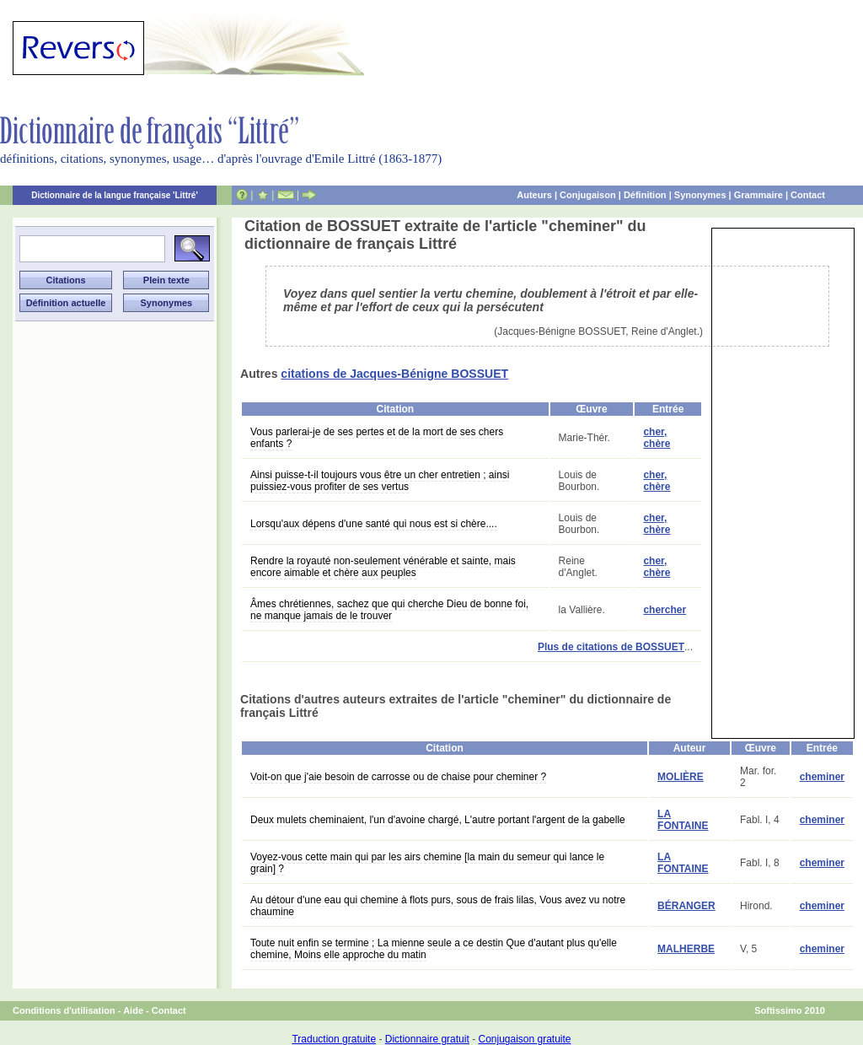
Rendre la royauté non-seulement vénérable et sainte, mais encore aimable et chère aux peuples (383, 567)
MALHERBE (686, 949)
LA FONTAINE (682, 820)
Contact (808, 195)
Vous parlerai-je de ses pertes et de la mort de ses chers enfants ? (376, 438)
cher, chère (656, 438)
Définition (645, 195)
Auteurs (534, 195)
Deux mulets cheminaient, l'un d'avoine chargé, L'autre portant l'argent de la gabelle (437, 820)
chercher (664, 610)
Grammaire (758, 195)
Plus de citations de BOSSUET (611, 647)
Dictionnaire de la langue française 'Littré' (114, 195)
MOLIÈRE (680, 777)
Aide (133, 1010)
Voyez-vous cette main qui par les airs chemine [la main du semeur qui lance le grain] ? (427, 863)
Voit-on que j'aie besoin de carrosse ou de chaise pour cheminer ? (398, 777)
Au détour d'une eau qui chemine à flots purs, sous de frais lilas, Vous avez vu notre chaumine (437, 906)
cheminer (822, 777)
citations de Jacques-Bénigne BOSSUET (394, 373)
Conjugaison (588, 195)
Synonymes (700, 195)
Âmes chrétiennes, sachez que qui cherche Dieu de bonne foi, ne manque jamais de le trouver (389, 610)
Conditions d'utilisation (64, 1010)
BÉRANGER (686, 906)
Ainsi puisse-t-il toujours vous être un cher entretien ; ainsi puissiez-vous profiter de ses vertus (379, 481)
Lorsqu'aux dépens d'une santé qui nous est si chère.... (373, 524)
